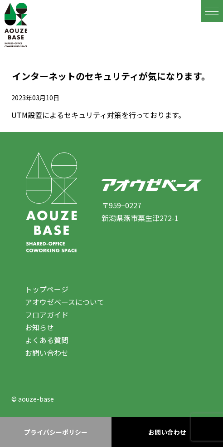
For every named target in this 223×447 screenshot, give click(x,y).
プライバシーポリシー (55, 432)
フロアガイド (46, 314)
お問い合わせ (46, 352)
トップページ (46, 289)
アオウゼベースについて (64, 301)
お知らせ (39, 327)
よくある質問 (46, 339)
